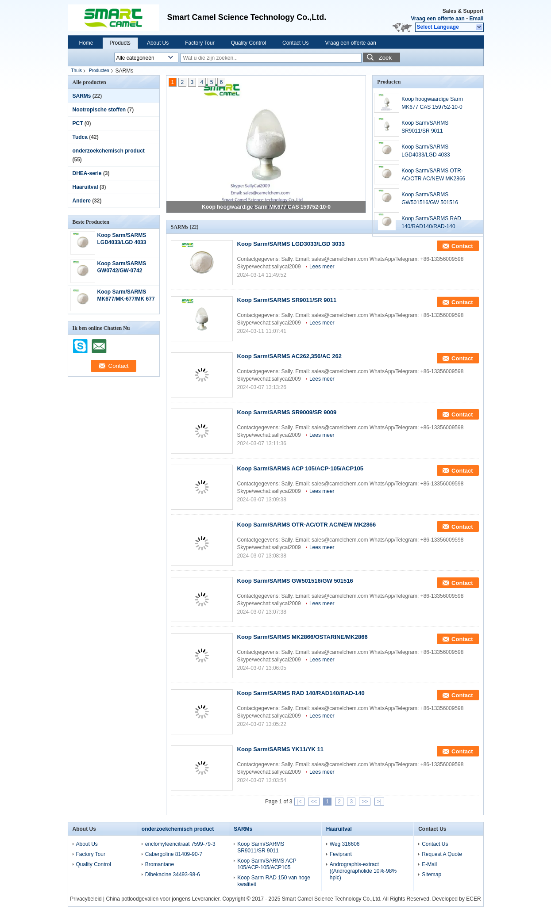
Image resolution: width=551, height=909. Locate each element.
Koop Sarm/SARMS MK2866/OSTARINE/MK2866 (302, 637)
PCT (78, 123)
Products (120, 43)
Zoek (385, 57)
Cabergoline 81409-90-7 (173, 854)
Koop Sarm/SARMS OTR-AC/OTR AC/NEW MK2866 (433, 175)
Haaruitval (85, 187)
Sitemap (431, 874)
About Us (158, 43)
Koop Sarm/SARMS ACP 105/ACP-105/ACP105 (300, 468)
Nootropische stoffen (99, 110)
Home (86, 43)
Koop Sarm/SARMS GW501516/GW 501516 (429, 198)
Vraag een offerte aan (437, 18)
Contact (462, 246)
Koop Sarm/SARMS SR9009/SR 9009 (287, 412)
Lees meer (322, 267)
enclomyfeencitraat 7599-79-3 (180, 844)
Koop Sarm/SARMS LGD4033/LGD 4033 (425, 151)
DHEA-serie (87, 173)
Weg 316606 (345, 844)
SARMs (82, 96)
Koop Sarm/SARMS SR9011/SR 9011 (424, 127)
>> (365, 801)
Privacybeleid (85, 899)
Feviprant (341, 854)
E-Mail (429, 864)
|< (299, 801)
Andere (82, 201)
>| (379, 801)
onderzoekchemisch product (109, 151)
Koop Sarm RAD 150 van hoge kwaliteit (273, 881)
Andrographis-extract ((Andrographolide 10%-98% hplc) (363, 871)
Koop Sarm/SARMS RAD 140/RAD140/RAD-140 (431, 222)
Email (476, 18)
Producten (99, 70)
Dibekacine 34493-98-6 (172, 874)
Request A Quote (442, 854)
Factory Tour (199, 43)
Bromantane (159, 864)
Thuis (76, 70)
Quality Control (248, 43)
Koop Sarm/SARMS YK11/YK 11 (280, 749)
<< (314, 801)
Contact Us (295, 43)
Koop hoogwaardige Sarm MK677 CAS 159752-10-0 (266, 207)
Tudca (80, 137)
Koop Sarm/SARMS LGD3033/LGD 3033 (291, 244)
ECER (473, 899)
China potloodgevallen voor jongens (148, 899)
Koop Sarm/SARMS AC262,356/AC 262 (289, 356)
